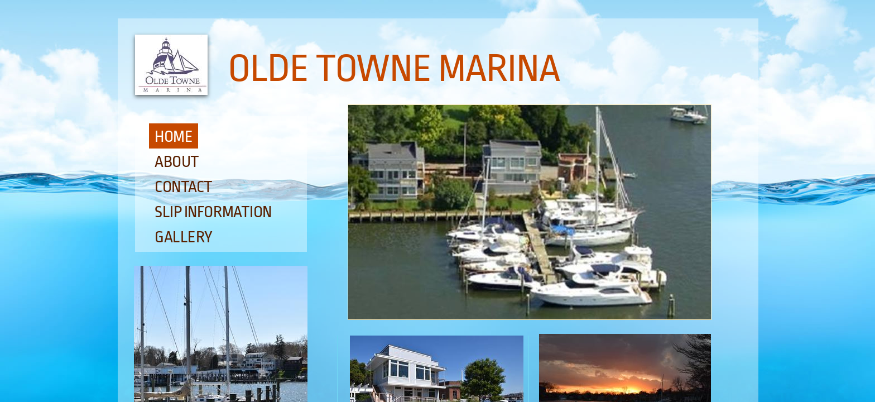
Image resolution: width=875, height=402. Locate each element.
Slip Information (213, 212)
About (177, 162)
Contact (184, 187)
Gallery (184, 237)
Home (174, 137)
